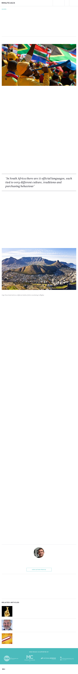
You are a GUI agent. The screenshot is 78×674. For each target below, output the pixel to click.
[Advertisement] (39, 586)
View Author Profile (39, 569)
